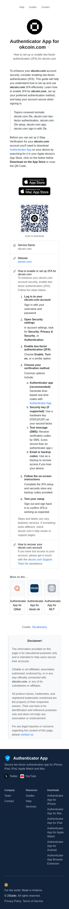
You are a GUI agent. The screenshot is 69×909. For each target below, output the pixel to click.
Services (31, 806)
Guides (33, 7)
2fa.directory (39, 627)
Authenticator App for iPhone (55, 799)
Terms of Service (33, 901)
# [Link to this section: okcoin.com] (48, 47)
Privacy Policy (12, 901)
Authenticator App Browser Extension (55, 859)
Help (21, 7)
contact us (27, 734)
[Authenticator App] (26, 758)
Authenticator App (20, 149)
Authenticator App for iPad (55, 820)
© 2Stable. (10, 895)
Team (7, 795)
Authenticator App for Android (55, 845)
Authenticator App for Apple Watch (55, 832)
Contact (45, 7)
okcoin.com (25, 261)
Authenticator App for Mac (55, 811)
